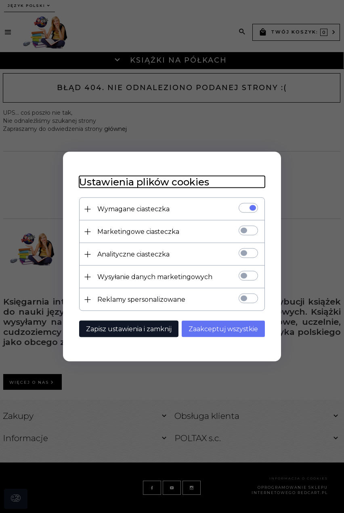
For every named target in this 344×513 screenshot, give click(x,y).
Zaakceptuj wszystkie (223, 329)
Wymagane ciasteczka (133, 209)
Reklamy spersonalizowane (141, 299)
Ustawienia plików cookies (144, 182)
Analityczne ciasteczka (133, 254)
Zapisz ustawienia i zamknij (129, 329)
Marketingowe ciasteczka (138, 231)
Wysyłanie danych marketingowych (154, 277)
